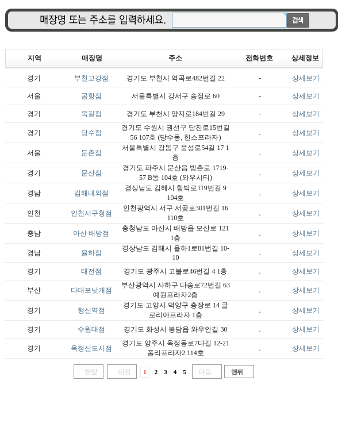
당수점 (91, 133)
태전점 (91, 271)
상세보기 (306, 78)
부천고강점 (91, 78)
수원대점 (91, 329)
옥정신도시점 (91, 348)
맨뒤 (237, 371)
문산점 (91, 173)
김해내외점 (91, 193)
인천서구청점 (91, 213)
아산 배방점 (91, 233)
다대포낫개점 (91, 290)
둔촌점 (91, 153)
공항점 (91, 96)
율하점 (91, 253)
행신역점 (91, 310)
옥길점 (91, 114)
